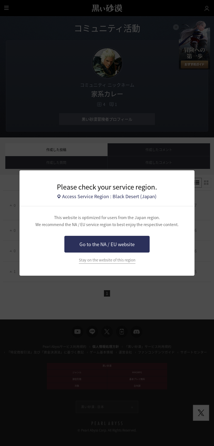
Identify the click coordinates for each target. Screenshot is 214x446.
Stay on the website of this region (107, 260)
